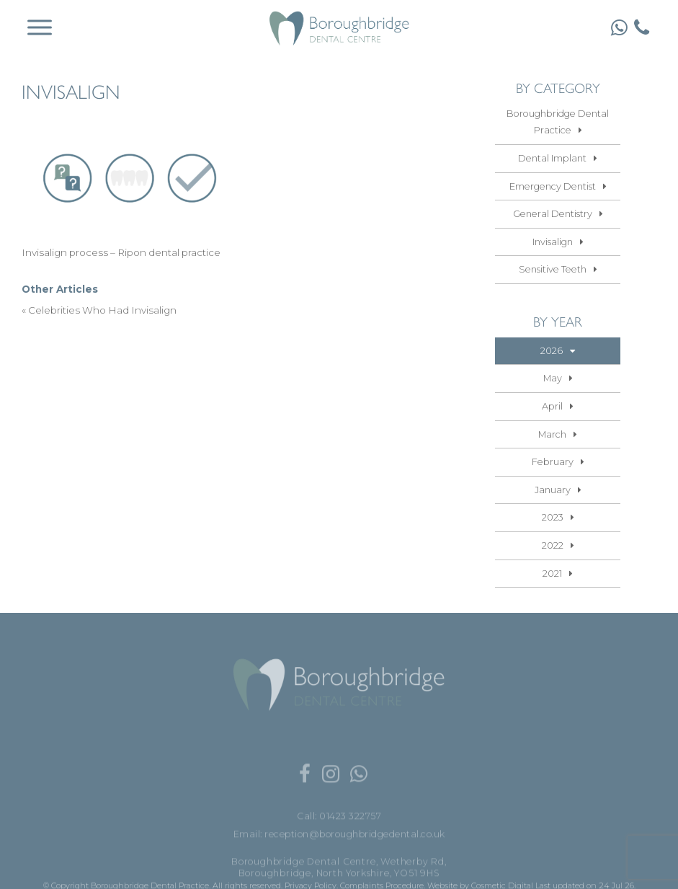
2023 (552, 517)
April (552, 406)
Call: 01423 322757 (339, 841)
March (552, 434)
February (553, 461)
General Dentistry (552, 213)
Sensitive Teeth (552, 269)
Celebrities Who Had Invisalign (102, 310)
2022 (552, 545)
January (553, 490)
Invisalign (552, 241)
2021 (552, 573)
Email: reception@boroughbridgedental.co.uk (339, 858)
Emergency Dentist (552, 186)
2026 (551, 350)
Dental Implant (552, 158)
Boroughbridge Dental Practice (558, 122)
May (552, 378)
